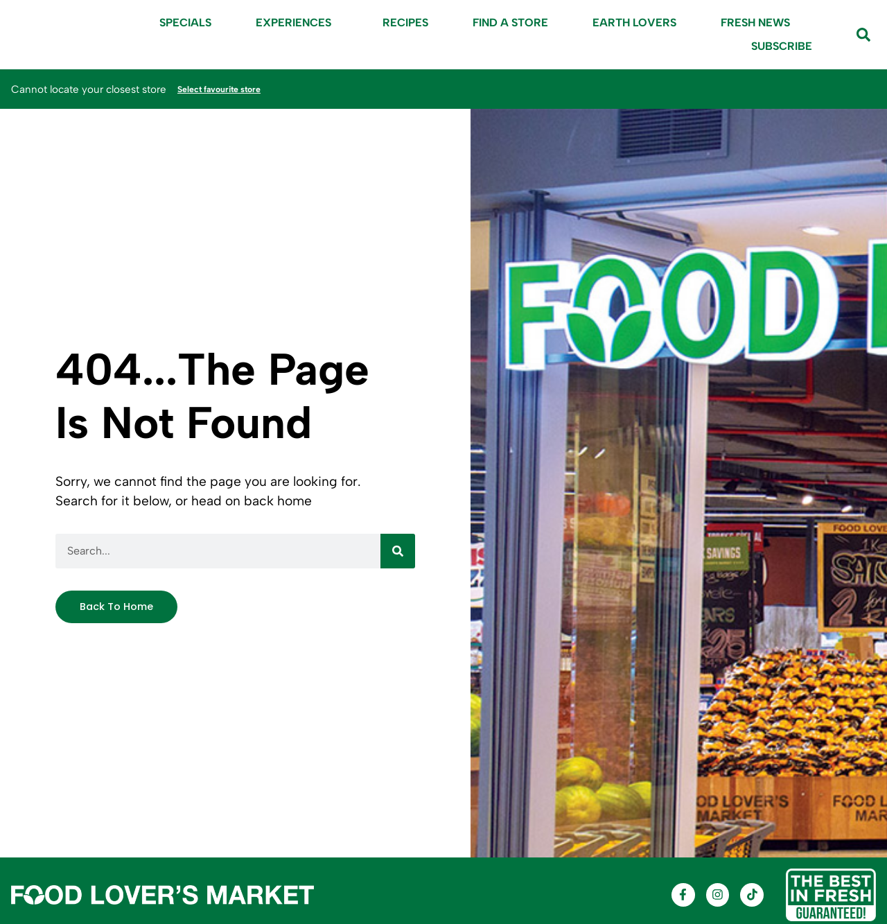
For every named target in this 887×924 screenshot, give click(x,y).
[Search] (397, 549)
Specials (185, 22)
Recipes (405, 22)
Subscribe (781, 46)
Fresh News (755, 22)
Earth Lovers (634, 22)
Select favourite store (230, 88)
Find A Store (510, 22)
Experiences (297, 23)
